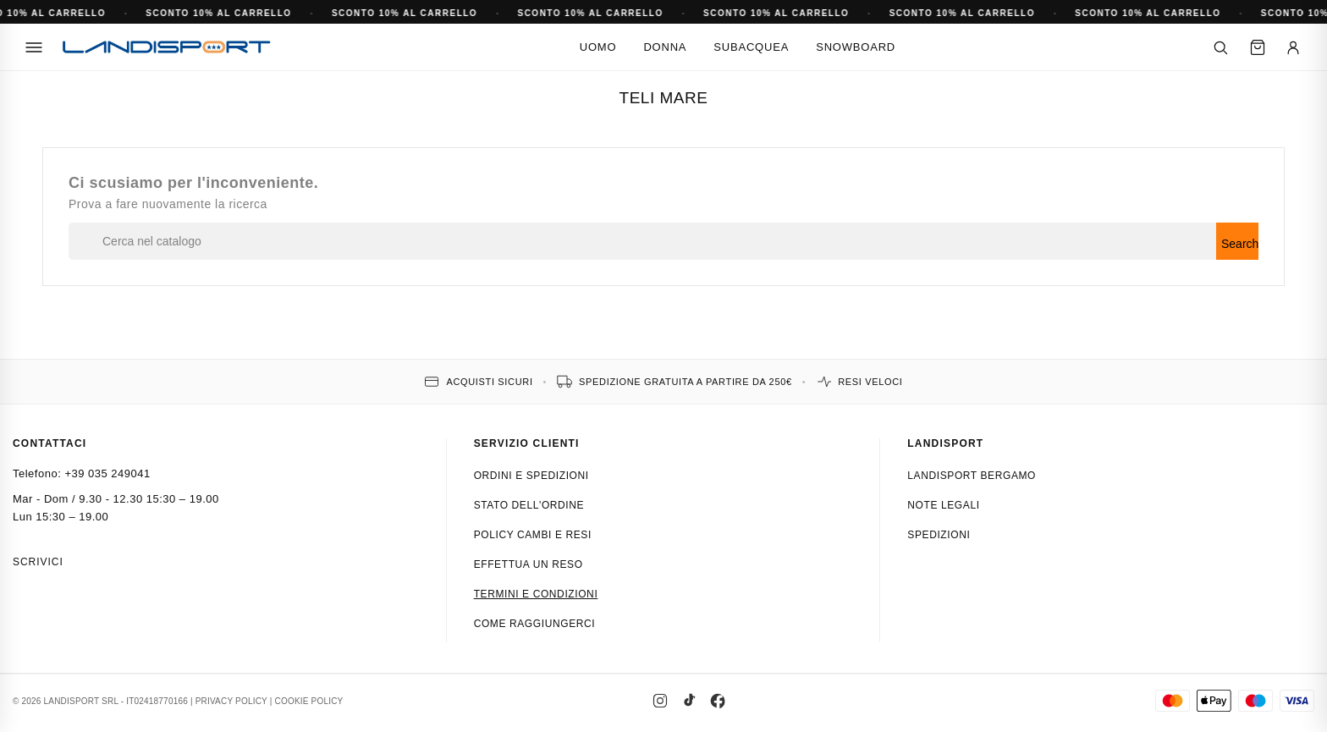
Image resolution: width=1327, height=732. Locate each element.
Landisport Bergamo (971, 476)
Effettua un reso (528, 564)
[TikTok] (688, 700)
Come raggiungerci (535, 624)
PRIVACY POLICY (231, 701)
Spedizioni (938, 535)
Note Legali (943, 505)
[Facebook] (717, 700)
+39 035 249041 (107, 473)
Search (1239, 243)
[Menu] (34, 47)
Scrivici (38, 562)
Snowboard (855, 47)
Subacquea (751, 47)
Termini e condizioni (536, 594)
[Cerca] (1220, 47)
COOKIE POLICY (309, 701)
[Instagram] (660, 700)
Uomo (598, 47)
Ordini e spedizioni (531, 476)
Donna (664, 47)
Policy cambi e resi (533, 535)
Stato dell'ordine (529, 505)
